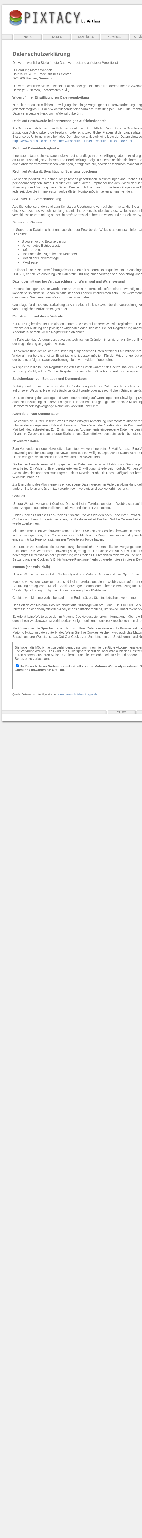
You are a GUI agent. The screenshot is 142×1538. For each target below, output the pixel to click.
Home (28, 37)
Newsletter (115, 37)
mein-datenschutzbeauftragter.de (77, 694)
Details (57, 37)
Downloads (86, 37)
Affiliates (121, 712)
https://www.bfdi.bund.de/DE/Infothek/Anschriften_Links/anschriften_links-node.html (72, 141)
